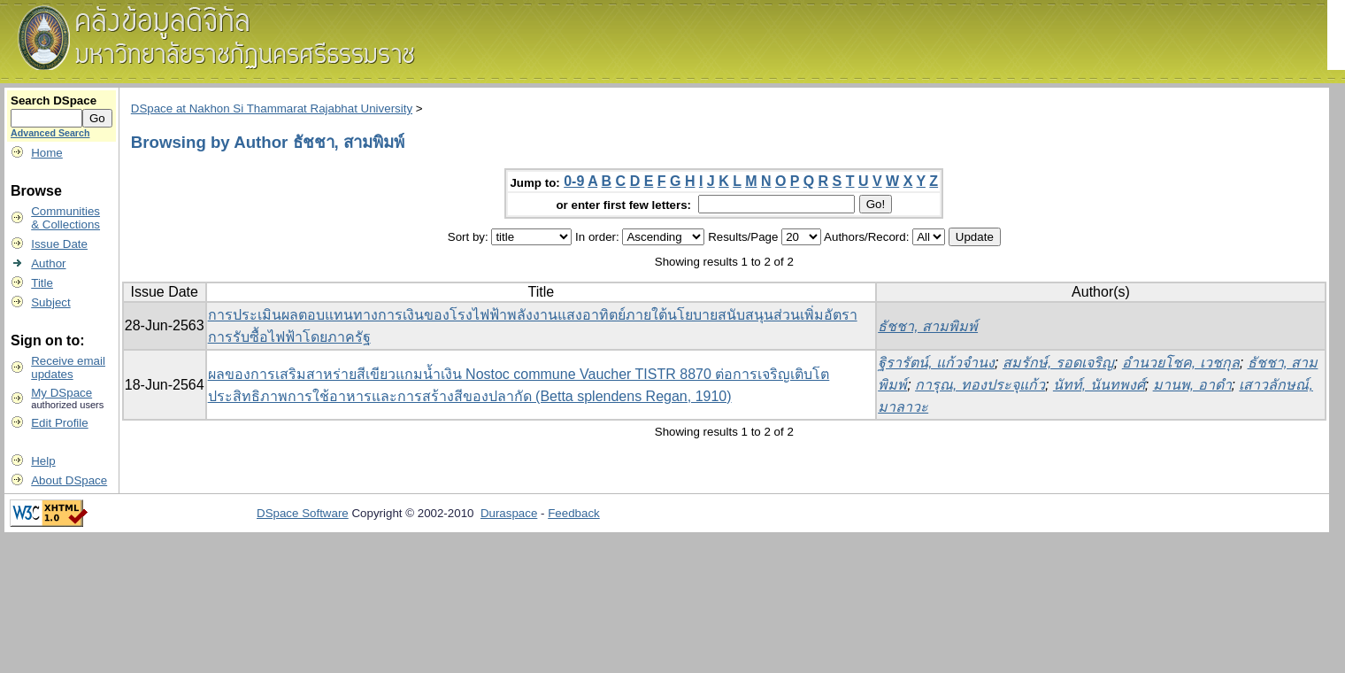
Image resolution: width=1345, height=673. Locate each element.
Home (47, 152)
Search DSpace (53, 100)
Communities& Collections (65, 218)
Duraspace (508, 513)
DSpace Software (303, 513)
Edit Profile (59, 422)
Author (48, 263)
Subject (50, 302)
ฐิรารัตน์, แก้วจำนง (936, 362)
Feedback (574, 513)
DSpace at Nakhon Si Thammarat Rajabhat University (271, 108)
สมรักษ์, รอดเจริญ (1058, 362)
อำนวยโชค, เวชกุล (1181, 362)
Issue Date (59, 244)
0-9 (574, 181)
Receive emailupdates (68, 367)
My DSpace (61, 392)
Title (42, 283)
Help (43, 461)
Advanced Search (50, 133)
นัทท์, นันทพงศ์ (1099, 384)
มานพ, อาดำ (1192, 384)
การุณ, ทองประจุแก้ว (980, 384)
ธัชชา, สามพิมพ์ (928, 326)
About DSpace (69, 480)
